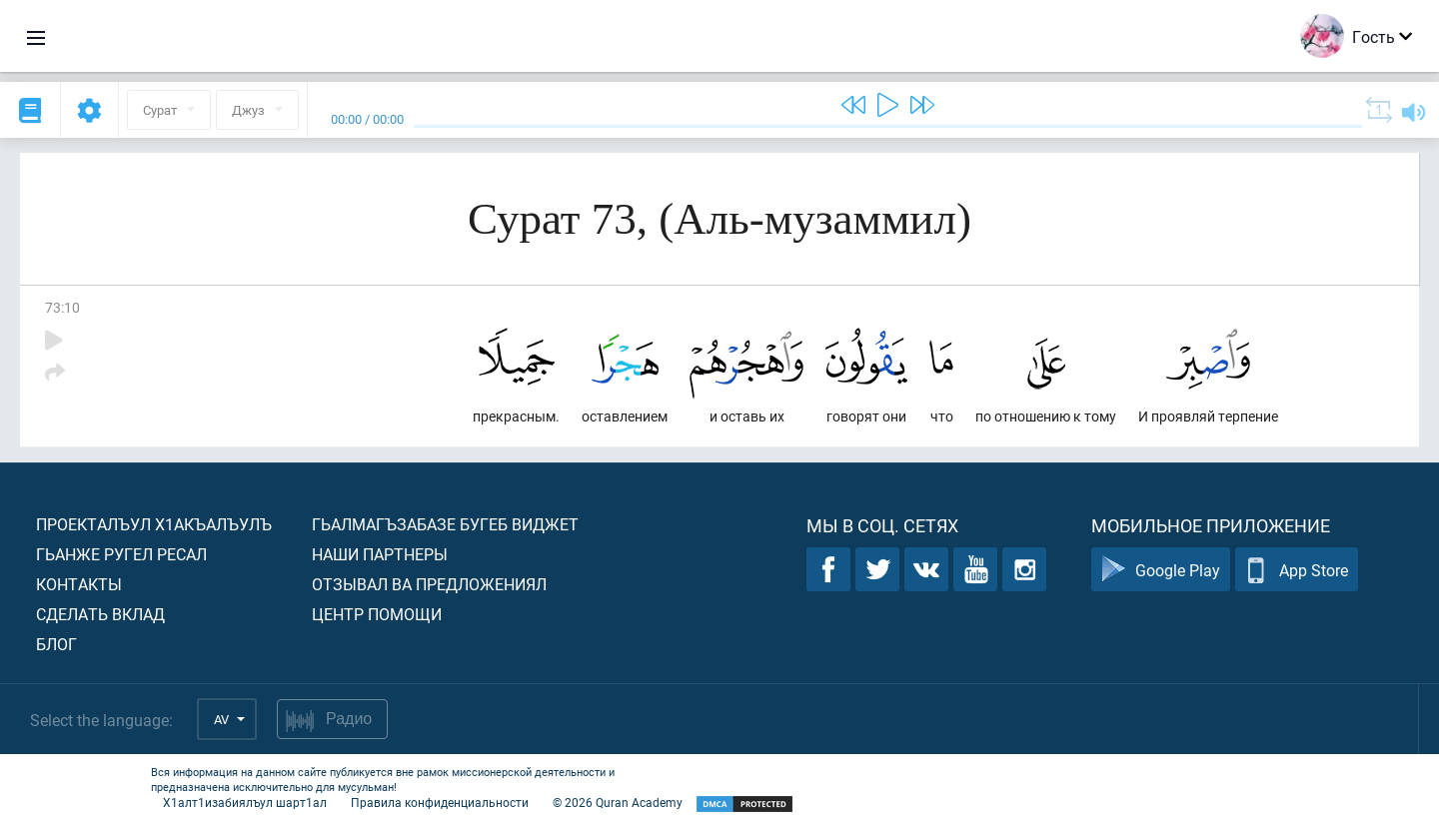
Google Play (1160, 569)
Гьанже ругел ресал (121, 553)
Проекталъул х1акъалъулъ (154, 523)
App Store (1296, 569)
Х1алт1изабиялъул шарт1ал (245, 802)
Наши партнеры (380, 553)
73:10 (62, 307)
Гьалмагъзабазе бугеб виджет (445, 523)
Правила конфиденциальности (440, 802)
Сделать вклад (100, 613)
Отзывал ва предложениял (429, 583)
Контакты (79, 583)
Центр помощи (377, 613)
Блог (56, 643)
